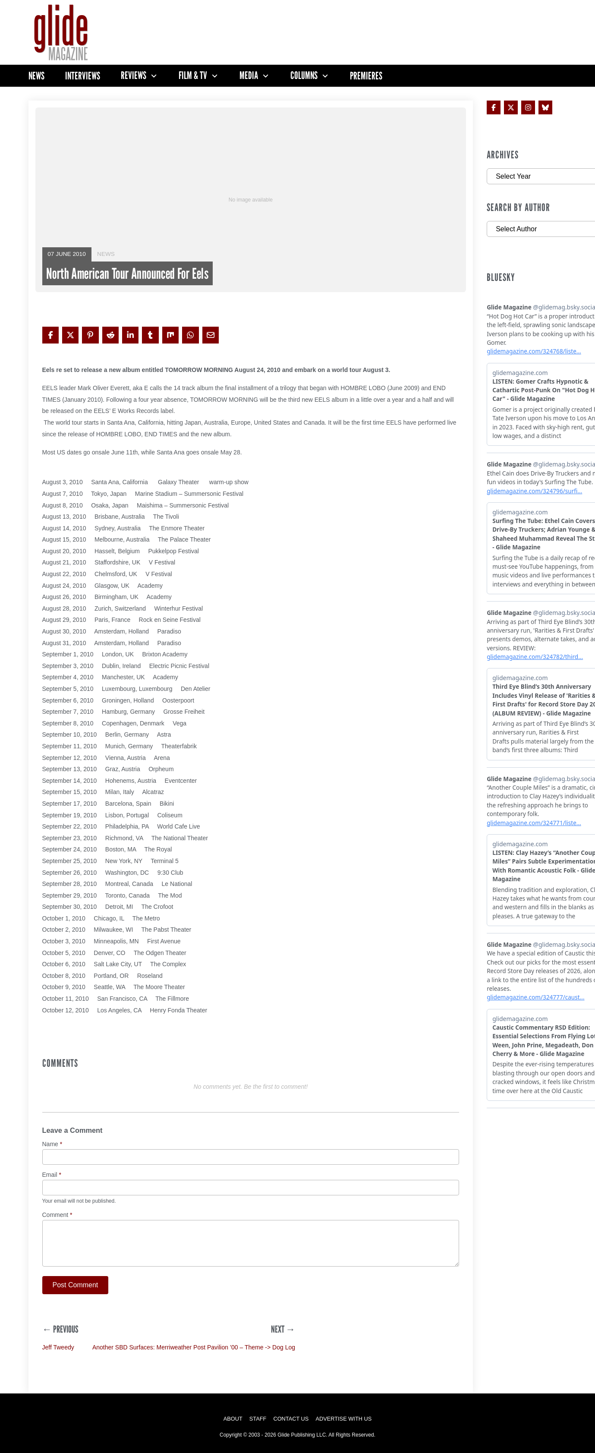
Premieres (366, 75)
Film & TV (193, 75)
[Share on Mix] (170, 335)
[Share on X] (70, 335)
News (36, 75)
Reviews (133, 75)
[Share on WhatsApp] (190, 335)
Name (52, 1144)
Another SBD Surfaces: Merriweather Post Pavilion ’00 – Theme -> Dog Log (193, 1347)
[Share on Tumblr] (150, 335)
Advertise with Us (343, 1418)
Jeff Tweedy (58, 1347)
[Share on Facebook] (50, 335)
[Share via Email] (210, 335)
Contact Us (291, 1418)
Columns (304, 75)
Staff (258, 1418)
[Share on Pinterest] (90, 335)
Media (248, 75)
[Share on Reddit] (110, 335)
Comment (57, 1215)
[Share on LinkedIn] (130, 335)
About (233, 1418)
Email (51, 1175)
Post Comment (75, 1285)
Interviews (82, 75)
